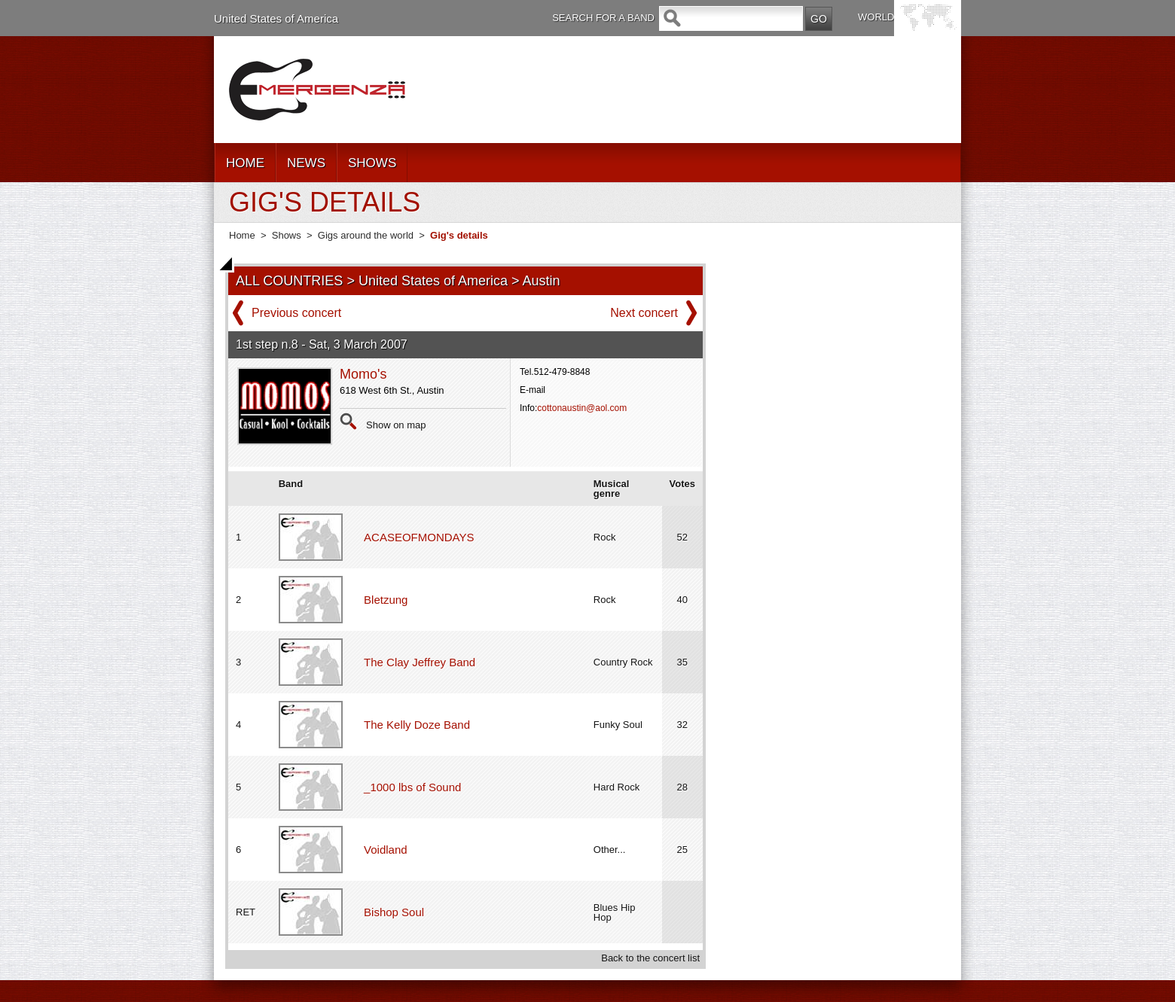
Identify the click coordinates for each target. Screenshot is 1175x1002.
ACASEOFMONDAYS (419, 537)
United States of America (276, 18)
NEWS (306, 163)
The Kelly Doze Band (417, 724)
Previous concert (296, 312)
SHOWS (372, 163)
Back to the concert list (650, 958)
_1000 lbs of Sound (412, 787)
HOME (245, 163)
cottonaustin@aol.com (582, 408)
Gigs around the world (366, 235)
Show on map (396, 425)
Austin (541, 280)
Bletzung (385, 599)
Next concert (644, 312)
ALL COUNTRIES (289, 280)
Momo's (363, 374)
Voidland (385, 849)
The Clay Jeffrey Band (419, 662)
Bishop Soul (394, 912)
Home (242, 235)
